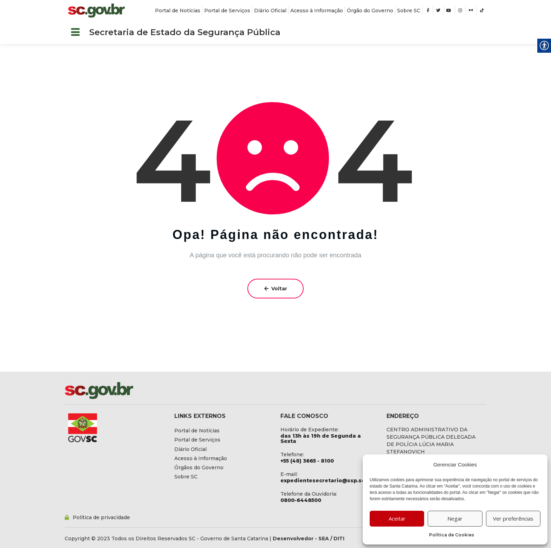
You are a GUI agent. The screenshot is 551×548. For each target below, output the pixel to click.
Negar (454, 518)
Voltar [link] (275, 288)
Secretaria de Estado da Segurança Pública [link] (184, 32)
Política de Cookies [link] (451, 534)
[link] (96, 11)
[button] (75, 32)
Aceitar (397, 518)
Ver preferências (513, 518)
